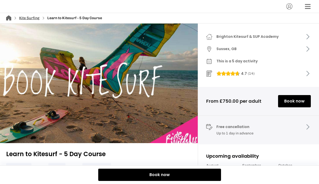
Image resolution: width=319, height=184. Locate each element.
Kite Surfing (29, 18)
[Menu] (308, 6)
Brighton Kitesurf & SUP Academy (247, 36)
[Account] (289, 6)
